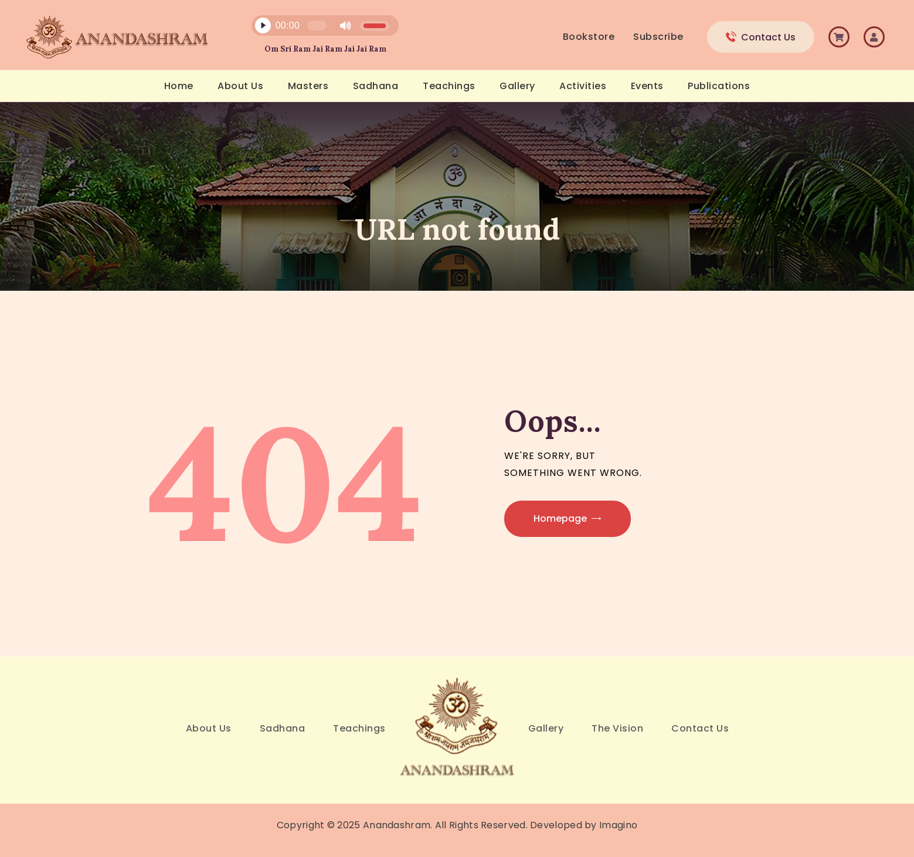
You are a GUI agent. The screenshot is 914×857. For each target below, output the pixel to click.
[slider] (316, 25)
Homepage (560, 518)
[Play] (262, 25)
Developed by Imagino (583, 825)
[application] (318, 28)
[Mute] (345, 25)
